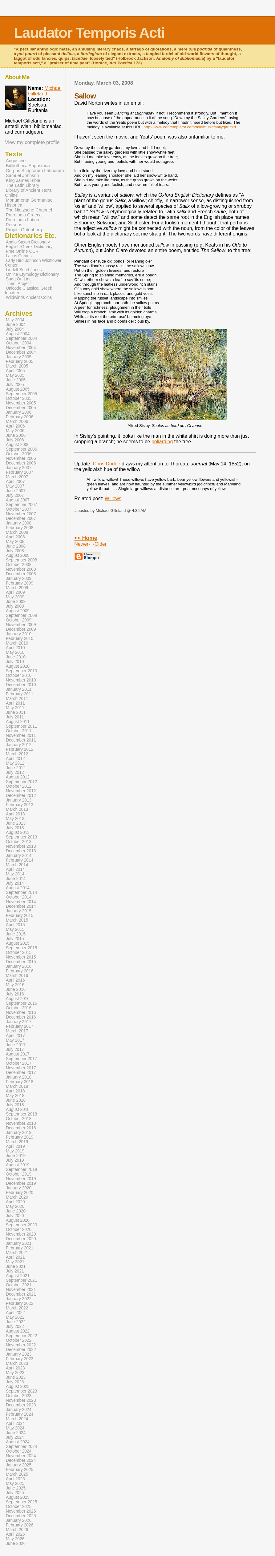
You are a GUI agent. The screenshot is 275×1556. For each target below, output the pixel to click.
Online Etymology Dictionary (32, 274)
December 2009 (21, 629)
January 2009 (18, 578)
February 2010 (19, 638)
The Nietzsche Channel (29, 209)
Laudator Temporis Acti (89, 33)
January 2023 (18, 1354)
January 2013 (18, 800)
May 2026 (15, 1539)
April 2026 (15, 1534)
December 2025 (21, 1516)
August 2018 (18, 1109)
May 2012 (15, 763)
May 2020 (15, 1206)
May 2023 (15, 1372)
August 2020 (18, 1220)
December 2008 (21, 574)
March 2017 (17, 1031)
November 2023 (21, 1400)
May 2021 (15, 1262)
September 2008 (21, 560)
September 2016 (21, 1003)
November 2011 (21, 735)
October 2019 (18, 1174)
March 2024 (17, 1419)
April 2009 (15, 592)
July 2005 (15, 384)
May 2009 (15, 597)
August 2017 (18, 1054)
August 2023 (18, 1386)
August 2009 (18, 611)
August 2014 (18, 888)
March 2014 (17, 864)
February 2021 (19, 1248)
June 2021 (16, 1266)
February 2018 (19, 1082)
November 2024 (21, 1455)
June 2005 (16, 380)
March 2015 (17, 920)
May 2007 (15, 486)
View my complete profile (32, 142)
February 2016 (19, 971)
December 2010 (21, 684)
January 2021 (18, 1243)
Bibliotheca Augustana (28, 165)
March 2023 (17, 1363)
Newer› (82, 544)
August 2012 (18, 777)
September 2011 (21, 726)
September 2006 (21, 449)
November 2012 (21, 791)
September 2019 (21, 1169)
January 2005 (18, 357)
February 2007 (19, 472)
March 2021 (17, 1252)
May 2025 (15, 1483)
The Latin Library (22, 185)
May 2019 (15, 1151)
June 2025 (16, 1488)
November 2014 (21, 901)
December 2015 (21, 961)
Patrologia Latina (22, 219)
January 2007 (18, 467)
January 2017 (18, 1021)
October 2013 (18, 841)
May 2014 (15, 874)
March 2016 (17, 975)
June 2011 (16, 712)
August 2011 (18, 721)
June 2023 (16, 1377)
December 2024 (21, 1460)
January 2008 (18, 523)
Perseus (14, 224)
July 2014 (15, 883)
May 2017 (15, 1040)
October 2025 (18, 1506)
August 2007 (18, 500)
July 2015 (15, 938)
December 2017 (21, 1072)
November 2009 (21, 624)
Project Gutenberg (24, 229)
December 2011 (21, 740)
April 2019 (15, 1146)
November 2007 (21, 514)
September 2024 (21, 1446)
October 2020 (18, 1229)
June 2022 (16, 1322)
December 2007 (21, 518)
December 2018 (21, 1128)
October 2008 (18, 564)
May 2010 (15, 652)
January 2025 (18, 1465)
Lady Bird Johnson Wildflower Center (33, 262)
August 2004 (18, 334)
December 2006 (21, 463)
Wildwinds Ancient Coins (29, 297)
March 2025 (17, 1474)
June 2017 (16, 1045)
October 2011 (18, 731)
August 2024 (18, 1442)
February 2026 (19, 1525)
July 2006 (15, 440)
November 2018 (21, 1123)
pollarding (162, 441)
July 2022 (15, 1326)
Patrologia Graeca (24, 214)
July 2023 (15, 1382)
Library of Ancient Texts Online (28, 193)
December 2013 (21, 851)
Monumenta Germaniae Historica (29, 202)
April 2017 (15, 1035)
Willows (113, 498)
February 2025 (19, 1469)
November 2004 (21, 347)
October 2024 (18, 1451)
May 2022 (15, 1317)
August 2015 (18, 943)
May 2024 (15, 1428)
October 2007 (18, 509)
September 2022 (21, 1335)
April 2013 (15, 814)
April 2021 (15, 1257)
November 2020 (21, 1234)
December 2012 (21, 795)
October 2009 (18, 620)
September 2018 (21, 1114)
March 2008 (17, 532)
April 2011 (15, 703)
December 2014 (21, 906)
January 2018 (18, 1077)
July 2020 (15, 1215)
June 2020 (16, 1211)
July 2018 (15, 1105)
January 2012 (18, 744)
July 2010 (15, 661)
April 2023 (15, 1368)
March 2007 (17, 477)
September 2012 (21, 781)
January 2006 (18, 412)
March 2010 (17, 643)
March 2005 (17, 366)
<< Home (85, 538)
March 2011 (17, 698)
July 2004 (15, 329)
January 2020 (18, 1188)
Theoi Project (18, 283)
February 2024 (19, 1414)
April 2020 (15, 1202)
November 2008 (21, 569)
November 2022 (21, 1345)
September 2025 (21, 1502)
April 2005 (15, 370)
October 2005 (18, 398)
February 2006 (19, 417)
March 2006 (17, 421)
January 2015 (18, 911)
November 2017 (21, 1068)
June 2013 (16, 823)
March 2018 (17, 1086)
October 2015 (18, 952)
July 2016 (15, 994)
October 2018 (18, 1118)
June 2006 (16, 435)
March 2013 (17, 809)
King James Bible (23, 180)
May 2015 (15, 929)
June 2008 (16, 546)
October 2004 (18, 343)
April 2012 (15, 758)
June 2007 (16, 491)
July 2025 (15, 1492)
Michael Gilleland (45, 91)
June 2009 (16, 601)
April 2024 (15, 1423)
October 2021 (18, 1285)
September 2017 (21, 1058)
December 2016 (21, 1017)
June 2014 (16, 878)
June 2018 (16, 1100)
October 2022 (18, 1340)
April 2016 (15, 980)
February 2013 (19, 804)
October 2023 (18, 1395)
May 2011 (15, 708)
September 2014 (21, 892)
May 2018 (15, 1095)
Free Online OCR (22, 251)
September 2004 (21, 338)
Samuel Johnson (22, 175)
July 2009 (15, 606)
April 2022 (15, 1312)
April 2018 (15, 1091)
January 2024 (18, 1409)
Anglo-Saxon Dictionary (28, 242)
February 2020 (19, 1192)
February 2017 (19, 1026)
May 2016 (15, 985)
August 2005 (18, 389)
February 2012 (19, 749)
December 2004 (21, 352)
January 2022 (18, 1299)
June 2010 (16, 657)
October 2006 (18, 454)
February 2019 (19, 1137)
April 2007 (15, 481)
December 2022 (21, 1349)
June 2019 (16, 1155)
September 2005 (21, 394)
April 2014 (15, 869)
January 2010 (18, 634)
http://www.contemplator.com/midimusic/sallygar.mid (190, 127)
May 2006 (15, 430)
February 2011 (19, 694)
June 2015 (16, 934)
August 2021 (18, 1275)
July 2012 (15, 772)
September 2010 (21, 671)
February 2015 (19, 915)
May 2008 (15, 541)
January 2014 (18, 855)
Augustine (16, 160)
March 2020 (17, 1197)
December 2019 (21, 1183)
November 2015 (21, 957)
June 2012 (16, 768)
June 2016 (16, 989)
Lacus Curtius (19, 256)
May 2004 (15, 320)
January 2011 (18, 689)
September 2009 (21, 615)
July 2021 (15, 1271)
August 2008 (18, 555)
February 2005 (19, 361)
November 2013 (21, 846)
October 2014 (18, 897)
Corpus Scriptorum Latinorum (35, 170)
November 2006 (21, 458)
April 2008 (15, 537)
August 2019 (18, 1165)
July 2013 (15, 828)
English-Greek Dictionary (29, 246)
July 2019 (15, 1160)
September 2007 (21, 504)
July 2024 (15, 1437)
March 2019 (17, 1142)
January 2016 (18, 966)
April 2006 (15, 426)
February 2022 (19, 1303)
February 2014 (19, 860)
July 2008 (15, 551)
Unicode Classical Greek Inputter (28, 290)
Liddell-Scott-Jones (24, 269)
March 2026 (17, 1529)
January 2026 (18, 1520)
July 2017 (15, 1049)
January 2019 (18, 1132)
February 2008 (19, 527)
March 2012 (17, 754)
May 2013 (15, 818)
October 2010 (18, 675)
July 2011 (15, 717)
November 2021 (21, 1289)
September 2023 (21, 1391)
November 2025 (21, 1511)
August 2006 (18, 444)
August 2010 (18, 666)
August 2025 (18, 1497)
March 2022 (17, 1308)
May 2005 (15, 375)
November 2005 (21, 403)
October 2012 (18, 786)
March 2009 (17, 587)
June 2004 (16, 324)
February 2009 (19, 583)
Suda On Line (19, 279)
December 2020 (21, 1238)
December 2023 (21, 1405)
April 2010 (15, 647)
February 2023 (19, 1359)
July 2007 (15, 495)
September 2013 (21, 837)
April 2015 (15, 925)
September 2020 (21, 1225)
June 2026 (16, 1543)
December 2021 (21, 1294)
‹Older (100, 544)
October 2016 (18, 1008)
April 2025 (15, 1479)
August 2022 (18, 1331)
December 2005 (21, 407)
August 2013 (18, 832)
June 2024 (16, 1432)
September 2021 (21, 1280)
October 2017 (18, 1063)
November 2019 (21, 1178)
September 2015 (21, 948)
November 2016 (21, 1012)
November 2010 (21, 680)
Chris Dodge (106, 463)
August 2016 (18, 998)
